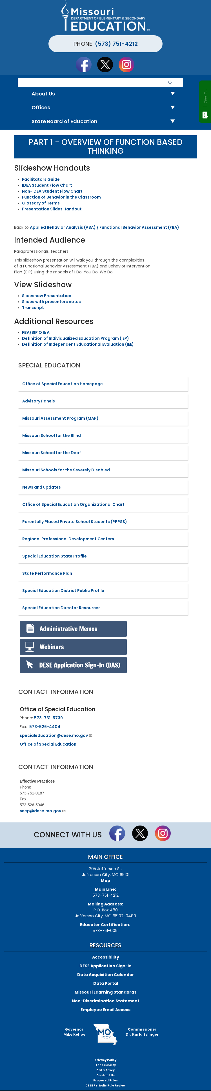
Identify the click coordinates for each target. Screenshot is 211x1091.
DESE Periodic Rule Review (105, 1085)
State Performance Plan (47, 573)
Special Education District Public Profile (63, 590)
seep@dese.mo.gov (43, 811)
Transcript (33, 307)
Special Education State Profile (54, 556)
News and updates (41, 487)
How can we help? (205, 96)
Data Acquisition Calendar (105, 974)
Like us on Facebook (86, 64)
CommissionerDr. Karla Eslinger (142, 1032)
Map (105, 880)
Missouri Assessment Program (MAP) (60, 418)
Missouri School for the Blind (51, 435)
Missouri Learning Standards (105, 992)
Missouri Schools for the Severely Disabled (66, 470)
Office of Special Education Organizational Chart (73, 504)
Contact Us (105, 1075)
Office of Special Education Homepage (62, 384)
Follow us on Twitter (107, 64)
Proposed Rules (105, 1080)
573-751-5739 (48, 718)
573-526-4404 (44, 726)
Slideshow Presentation (46, 296)
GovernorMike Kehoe (74, 1032)
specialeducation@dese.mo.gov (56, 735)
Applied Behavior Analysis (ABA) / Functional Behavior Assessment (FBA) (104, 227)
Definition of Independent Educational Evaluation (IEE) (78, 344)
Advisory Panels (38, 401)
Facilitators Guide (41, 179)
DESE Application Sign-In (105, 966)
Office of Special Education (48, 744)
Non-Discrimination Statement (105, 1001)
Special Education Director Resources (61, 608)
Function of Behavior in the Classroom (61, 197)
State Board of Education (105, 121)
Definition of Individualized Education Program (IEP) (75, 338)
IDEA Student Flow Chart (47, 185)
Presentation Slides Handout (52, 209)
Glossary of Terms (41, 203)
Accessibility (105, 957)
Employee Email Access (105, 1009)
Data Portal (105, 983)
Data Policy (105, 1070)
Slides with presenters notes (51, 301)
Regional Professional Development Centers (68, 539)
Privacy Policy (105, 1060)
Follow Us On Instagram (129, 64)
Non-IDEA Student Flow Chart (52, 191)
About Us (105, 94)
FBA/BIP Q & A (36, 332)
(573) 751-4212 (116, 44)
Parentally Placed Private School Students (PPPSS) (74, 521)
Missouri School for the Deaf (51, 453)
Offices (105, 108)
